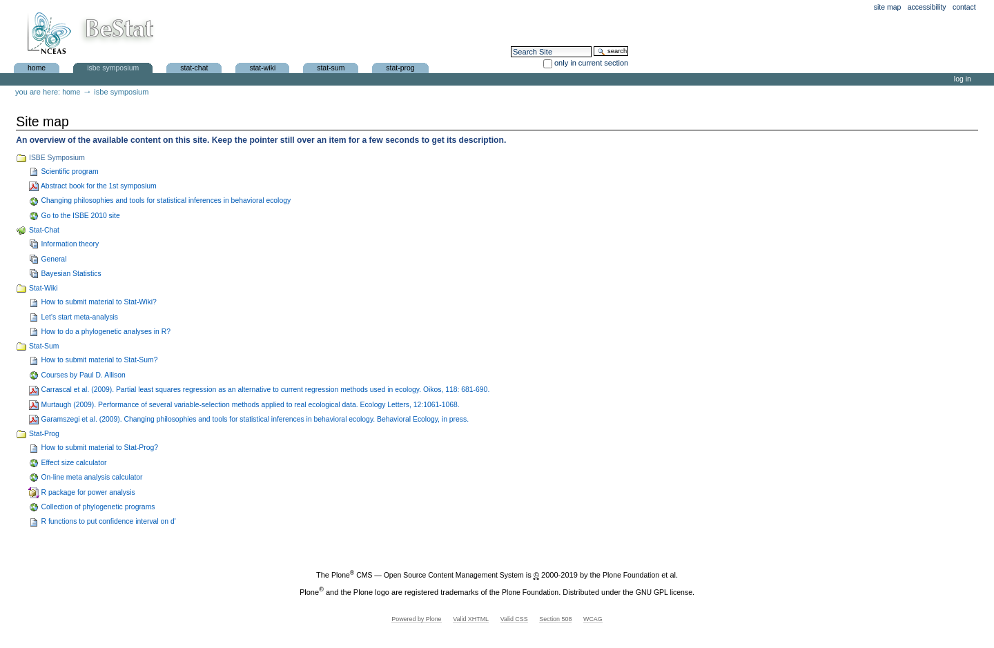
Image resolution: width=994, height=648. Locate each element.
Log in (962, 79)
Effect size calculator (503, 463)
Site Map (888, 7)
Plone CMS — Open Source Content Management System (427, 575)
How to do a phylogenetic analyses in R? (503, 332)
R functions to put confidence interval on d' (503, 522)
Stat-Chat (194, 67)
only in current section (591, 63)
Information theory (503, 244)
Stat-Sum (330, 67)
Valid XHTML (471, 619)
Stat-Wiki (262, 67)
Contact (964, 7)
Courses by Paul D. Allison (503, 375)
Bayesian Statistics (503, 274)
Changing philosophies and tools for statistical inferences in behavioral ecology (503, 201)
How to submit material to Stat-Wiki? (503, 302)
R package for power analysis (503, 493)
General (503, 259)
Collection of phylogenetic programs (503, 507)
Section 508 (555, 619)
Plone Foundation (631, 575)
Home (36, 67)
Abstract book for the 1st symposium (503, 186)
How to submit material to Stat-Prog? (503, 448)
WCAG (593, 619)
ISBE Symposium (113, 67)
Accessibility (927, 7)
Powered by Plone (416, 619)
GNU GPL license (664, 592)
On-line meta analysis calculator (503, 477)
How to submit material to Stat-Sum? (503, 360)
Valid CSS (514, 619)
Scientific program (503, 172)
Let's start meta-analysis (503, 317)
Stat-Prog (400, 67)
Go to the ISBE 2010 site (503, 216)
